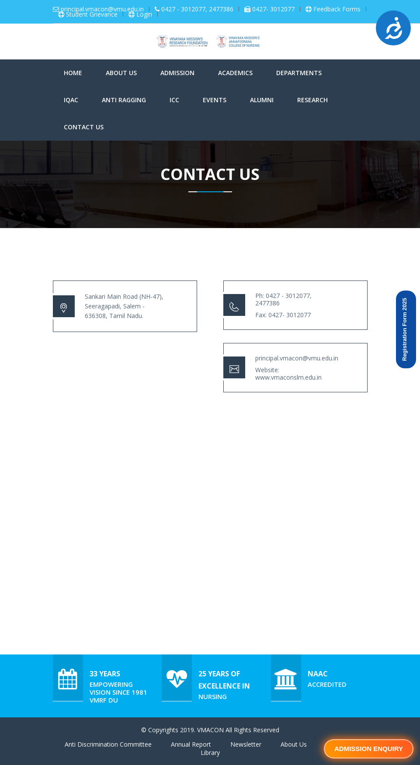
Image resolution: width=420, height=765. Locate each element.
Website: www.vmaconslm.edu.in (288, 373)
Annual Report (191, 744)
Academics (235, 73)
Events (214, 100)
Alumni (262, 100)
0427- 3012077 (273, 9)
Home (73, 73)
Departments (299, 73)
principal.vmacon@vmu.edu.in (102, 9)
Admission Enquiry (368, 748)
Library (210, 752)
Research (312, 100)
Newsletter (245, 744)
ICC (174, 100)
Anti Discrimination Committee (108, 744)
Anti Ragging (124, 100)
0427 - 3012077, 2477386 (197, 9)
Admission (177, 73)
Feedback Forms (337, 9)
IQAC (71, 100)
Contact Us (84, 127)
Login (144, 14)
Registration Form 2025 (404, 329)
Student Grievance (92, 14)
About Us (121, 73)
